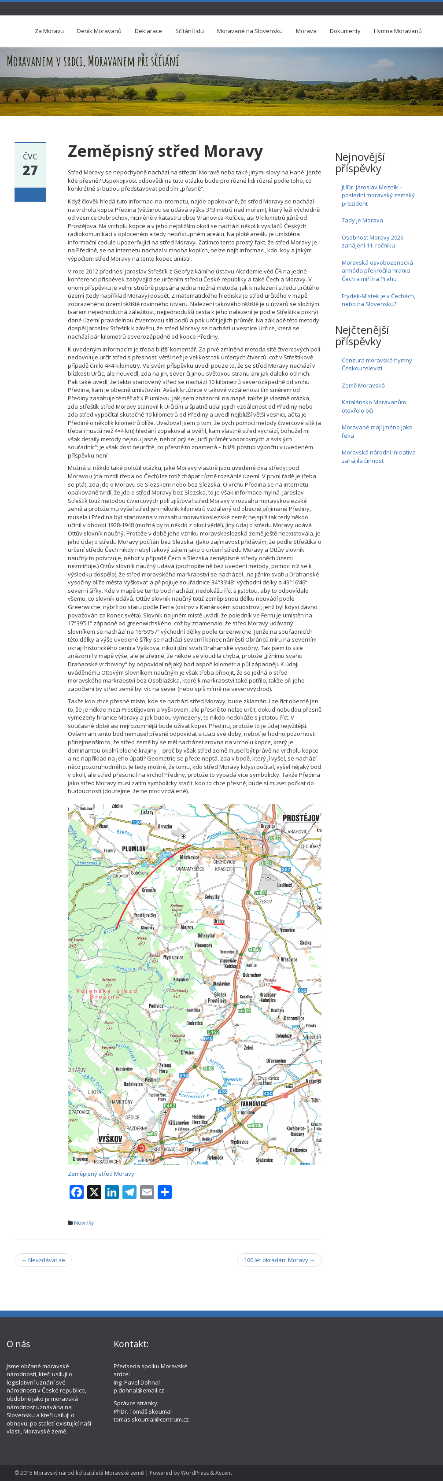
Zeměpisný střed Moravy (101, 1174)
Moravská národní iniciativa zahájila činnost (379, 456)
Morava (306, 31)
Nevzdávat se (43, 1260)
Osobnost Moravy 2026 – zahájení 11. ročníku (375, 241)
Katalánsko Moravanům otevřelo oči (374, 406)
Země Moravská (363, 385)
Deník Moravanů (99, 31)
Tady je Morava (362, 220)
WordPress (195, 1473)
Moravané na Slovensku (250, 31)
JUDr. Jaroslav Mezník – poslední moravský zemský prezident (378, 195)
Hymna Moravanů (398, 31)
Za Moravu (49, 31)
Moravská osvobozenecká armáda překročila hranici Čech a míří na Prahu (377, 271)
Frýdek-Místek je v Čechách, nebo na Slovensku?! (378, 300)
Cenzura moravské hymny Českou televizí (377, 364)
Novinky (84, 1222)
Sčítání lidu (189, 31)
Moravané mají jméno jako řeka (377, 431)
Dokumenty (345, 31)
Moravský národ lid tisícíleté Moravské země (89, 1473)
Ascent (223, 1473)
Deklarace (148, 31)
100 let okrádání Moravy (279, 1260)
